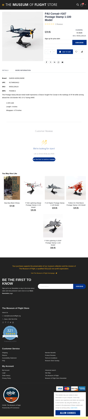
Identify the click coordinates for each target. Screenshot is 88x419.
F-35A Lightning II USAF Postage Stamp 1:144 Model (53, 243)
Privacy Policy (6, 378)
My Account (5, 370)
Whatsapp (58, 62)
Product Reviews (50, 355)
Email (62, 62)
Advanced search (50, 370)
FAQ (3, 361)
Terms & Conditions (51, 358)
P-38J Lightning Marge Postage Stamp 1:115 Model (33, 205)
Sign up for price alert (52, 39)
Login (4, 373)
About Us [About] (5, 313)
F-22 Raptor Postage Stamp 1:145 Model (54, 204)
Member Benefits (50, 353)
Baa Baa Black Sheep (12, 203)
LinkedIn (54, 62)
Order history (6, 376)
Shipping (5, 353)
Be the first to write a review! (44, 160)
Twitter (50, 62)
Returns (4, 355)
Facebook (46, 62)
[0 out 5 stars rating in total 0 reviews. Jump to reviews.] (54, 24)
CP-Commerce (14, 408)
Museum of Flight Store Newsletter (56, 378)
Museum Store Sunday (52, 361)
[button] (11, 395)
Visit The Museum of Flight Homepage (44, 273)
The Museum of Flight (52, 376)
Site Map (48, 373)
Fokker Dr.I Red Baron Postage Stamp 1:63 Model (76, 204)
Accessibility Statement (9, 358)
